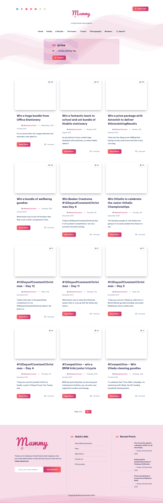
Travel (83, 31)
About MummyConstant (83, 443)
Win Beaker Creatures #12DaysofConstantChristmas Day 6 (80, 202)
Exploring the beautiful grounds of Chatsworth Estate (142, 461)
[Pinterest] (31, 8)
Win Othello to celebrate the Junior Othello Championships (124, 202)
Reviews (108, 31)
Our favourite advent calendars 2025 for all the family (143, 445)
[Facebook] (17, 8)
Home (40, 31)
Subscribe (140, 9)
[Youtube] (35, 8)
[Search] (120, 31)
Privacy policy (80, 464)
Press (77, 449)
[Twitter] (21, 8)
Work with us (79, 454)
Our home (71, 31)
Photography (96, 31)
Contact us (79, 459)
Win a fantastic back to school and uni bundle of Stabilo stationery (78, 119)
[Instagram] (26, 8)
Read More (24, 145)
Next (88, 411)
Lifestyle (59, 31)
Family (49, 31)
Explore (59, 58)
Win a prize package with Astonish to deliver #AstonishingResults (125, 119)
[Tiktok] (40, 8)
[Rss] (44, 8)
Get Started (52, 469)
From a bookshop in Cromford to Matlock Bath (143, 478)
